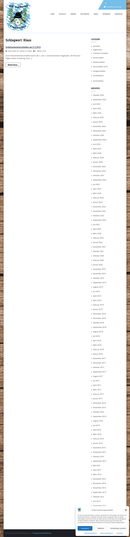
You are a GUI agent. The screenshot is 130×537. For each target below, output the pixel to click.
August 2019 (98, 287)
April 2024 (97, 148)
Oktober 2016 (98, 412)
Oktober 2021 (98, 251)
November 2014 (99, 483)
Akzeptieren (85, 528)
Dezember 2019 (99, 269)
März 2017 (97, 389)
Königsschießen (99, 71)
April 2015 (97, 470)
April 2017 (97, 385)
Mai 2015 (96, 465)
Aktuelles (62, 14)
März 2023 (97, 193)
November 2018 (99, 318)
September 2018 (99, 327)
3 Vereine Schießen (100, 53)
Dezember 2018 (99, 314)
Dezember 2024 (99, 126)
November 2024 (99, 131)
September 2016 (99, 416)
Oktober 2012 (98, 497)
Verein (96, 14)
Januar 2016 (98, 443)
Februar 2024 (98, 157)
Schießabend (98, 75)
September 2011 (99, 505)
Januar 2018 (98, 354)
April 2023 (97, 189)
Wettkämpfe (84, 14)
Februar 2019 (98, 305)
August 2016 (98, 421)
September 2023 (99, 180)
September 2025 (99, 99)
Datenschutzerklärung (90, 533)
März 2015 (97, 474)
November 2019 (99, 273)
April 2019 (97, 296)
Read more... (13, 65)
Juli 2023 (96, 184)
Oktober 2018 (98, 322)
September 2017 (99, 372)
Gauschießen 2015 (100, 66)
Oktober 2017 (98, 367)
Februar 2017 (98, 394)
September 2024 (99, 140)
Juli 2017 (96, 381)
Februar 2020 (98, 260)
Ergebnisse (106, 14)
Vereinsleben (98, 81)
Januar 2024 (98, 162)
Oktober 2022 (98, 215)
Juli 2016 (96, 425)
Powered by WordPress (42, 533)
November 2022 (99, 211)
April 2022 (97, 229)
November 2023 (99, 171)
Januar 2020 (98, 264)
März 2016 (97, 434)
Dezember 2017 (99, 358)
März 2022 (97, 233)
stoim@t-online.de (114, 7)
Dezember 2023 (99, 166)
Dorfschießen (98, 57)
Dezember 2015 (99, 447)
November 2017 (99, 363)
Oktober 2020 (98, 256)
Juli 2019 (96, 291)
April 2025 (97, 108)
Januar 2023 (98, 202)
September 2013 (99, 492)
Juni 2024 (96, 144)
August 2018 (98, 331)
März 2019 (97, 300)
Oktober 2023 (98, 175)
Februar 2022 (98, 238)
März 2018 (97, 345)
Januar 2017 (98, 398)
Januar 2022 (98, 242)
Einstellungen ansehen (118, 528)
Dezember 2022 (99, 206)
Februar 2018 (98, 349)
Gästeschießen (99, 62)
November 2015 (99, 452)
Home (52, 14)
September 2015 (99, 461)
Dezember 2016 (99, 403)
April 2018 (97, 340)
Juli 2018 (96, 336)
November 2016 (99, 407)
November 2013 (99, 488)
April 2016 (97, 430)
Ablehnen (101, 528)
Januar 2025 (98, 122)
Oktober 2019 (98, 278)
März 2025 (97, 113)
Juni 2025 (96, 104)
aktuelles (96, 46)
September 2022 (99, 220)
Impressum (119, 533)
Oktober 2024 (98, 135)
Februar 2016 (98, 439)
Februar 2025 (98, 117)
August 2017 (98, 376)
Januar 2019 (98, 309)
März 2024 (97, 153)
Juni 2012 (96, 501)
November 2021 (99, 247)
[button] (126, 510)
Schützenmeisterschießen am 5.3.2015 (23, 47)
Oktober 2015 (98, 456)
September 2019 (99, 282)
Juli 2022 (96, 224)
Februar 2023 (98, 198)
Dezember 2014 (99, 479)
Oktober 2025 (98, 95)
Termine (73, 14)
